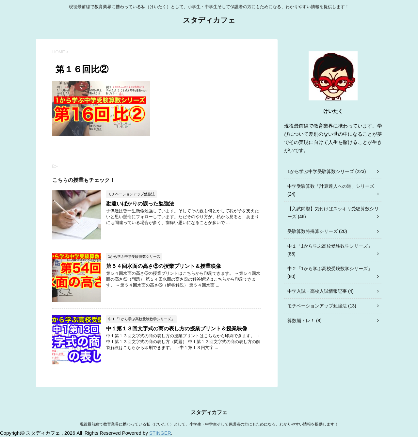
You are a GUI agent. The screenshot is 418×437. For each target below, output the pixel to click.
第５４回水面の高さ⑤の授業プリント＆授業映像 (163, 266)
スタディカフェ (209, 21)
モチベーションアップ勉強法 (317, 305)
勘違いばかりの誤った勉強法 (140, 203)
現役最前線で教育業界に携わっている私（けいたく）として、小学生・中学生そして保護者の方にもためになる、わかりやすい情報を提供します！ (209, 424)
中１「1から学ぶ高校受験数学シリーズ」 (329, 246)
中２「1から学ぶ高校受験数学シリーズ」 (329, 268)
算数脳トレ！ (301, 320)
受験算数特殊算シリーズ (312, 231)
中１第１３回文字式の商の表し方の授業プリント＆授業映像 (176, 328)
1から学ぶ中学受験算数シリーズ (320, 171)
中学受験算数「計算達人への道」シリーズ (330, 186)
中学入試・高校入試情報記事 (317, 291)
